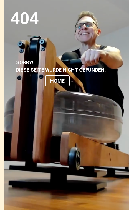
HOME (57, 81)
